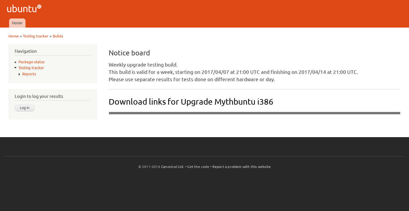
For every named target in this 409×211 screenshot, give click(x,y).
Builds (58, 36)
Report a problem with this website (241, 167)
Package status (31, 62)
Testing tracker (35, 36)
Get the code (198, 167)
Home (17, 23)
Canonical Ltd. (172, 167)
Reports (29, 74)
